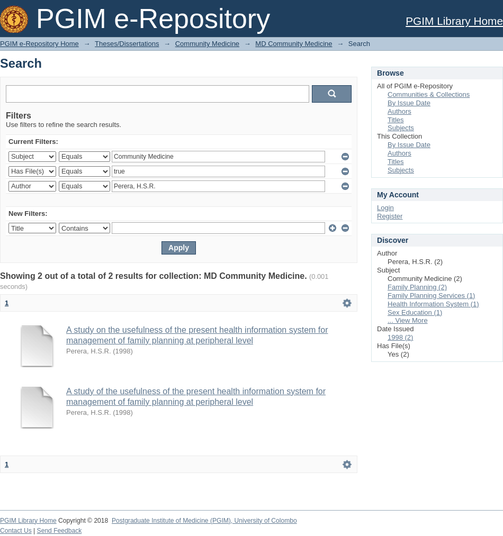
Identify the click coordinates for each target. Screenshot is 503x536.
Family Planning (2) (417, 287)
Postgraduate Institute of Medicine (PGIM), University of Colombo (204, 520)
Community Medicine (207, 44)
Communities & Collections (429, 94)
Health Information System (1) (433, 304)
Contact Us (16, 530)
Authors (399, 111)
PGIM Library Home (454, 21)
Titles (396, 120)
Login (385, 208)
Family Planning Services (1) (431, 295)
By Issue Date (409, 103)
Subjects (401, 128)
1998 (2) (400, 337)
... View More (408, 320)
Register (389, 216)
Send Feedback (59, 530)
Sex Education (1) (415, 312)
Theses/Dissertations (127, 44)
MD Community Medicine (293, 44)
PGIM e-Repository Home (39, 44)
